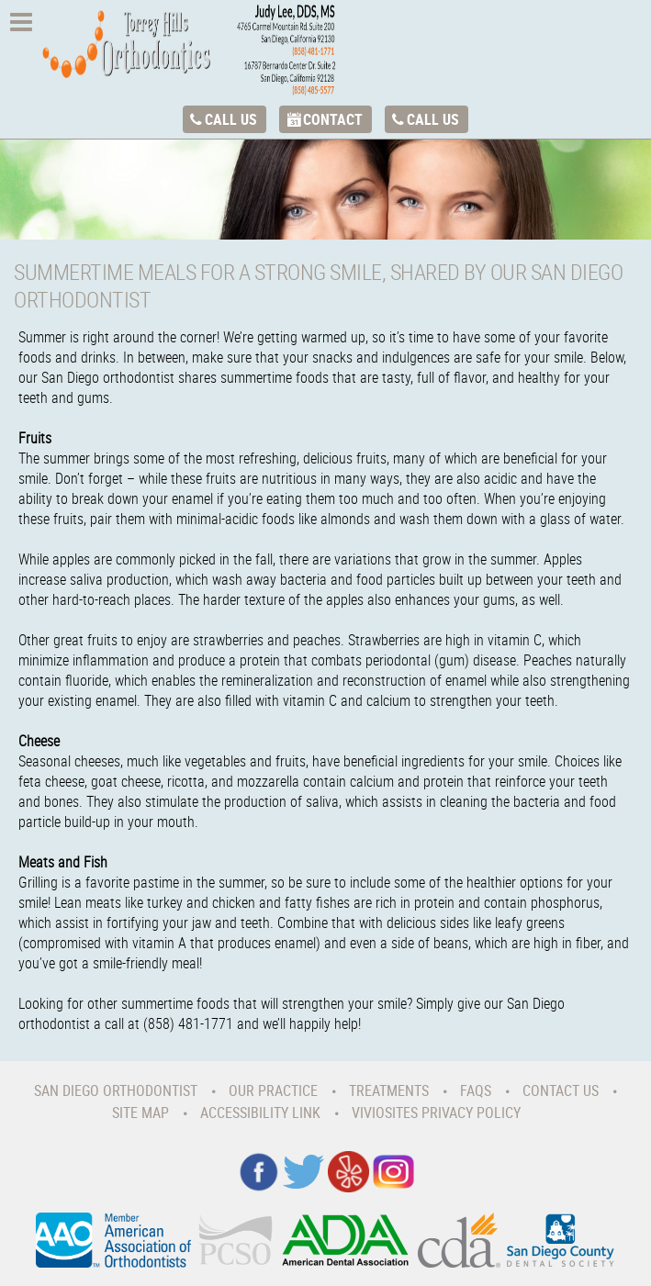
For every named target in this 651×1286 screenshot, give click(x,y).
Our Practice (273, 1090)
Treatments (389, 1090)
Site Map (140, 1112)
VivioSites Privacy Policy (436, 1112)
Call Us (231, 119)
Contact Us (560, 1090)
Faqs (475, 1090)
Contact (333, 119)
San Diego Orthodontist (115, 1090)
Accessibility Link (260, 1112)
